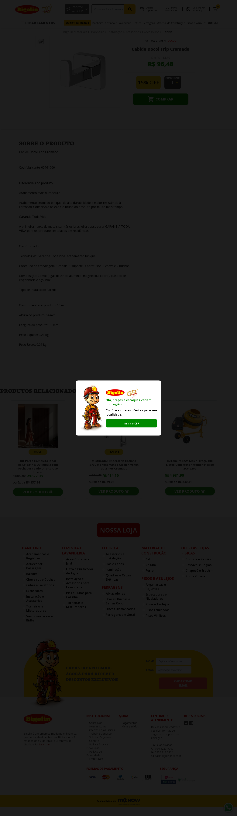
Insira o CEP (131, 423)
